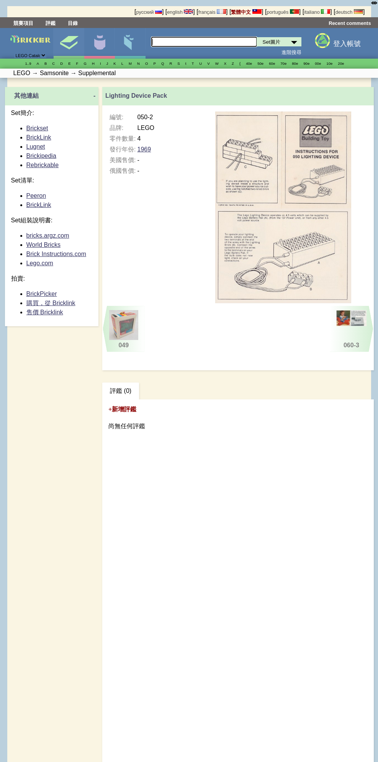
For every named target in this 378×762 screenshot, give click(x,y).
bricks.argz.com (47, 235)
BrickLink (38, 137)
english (180, 12)
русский (149, 12)
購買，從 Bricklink (50, 303)
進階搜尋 (291, 52)
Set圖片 (69, 43)
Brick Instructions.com (56, 254)
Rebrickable (42, 165)
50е (260, 63)
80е (295, 63)
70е (283, 63)
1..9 (28, 63)
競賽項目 (23, 23)
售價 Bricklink (44, 312)
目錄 (73, 23)
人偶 (99, 43)
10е (329, 63)
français (212, 12)
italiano (317, 12)
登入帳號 (347, 44)
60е (272, 63)
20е (341, 63)
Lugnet (35, 146)
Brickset (37, 128)
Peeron (36, 195)
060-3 (351, 329)
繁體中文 (246, 12)
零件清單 (130, 43)
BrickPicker (41, 294)
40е (249, 63)
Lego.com (39, 263)
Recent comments (350, 23)
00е (318, 63)
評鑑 (51, 23)
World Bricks (43, 244)
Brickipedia (41, 156)
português (283, 12)
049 (123, 329)
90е (306, 63)
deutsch (349, 12)
